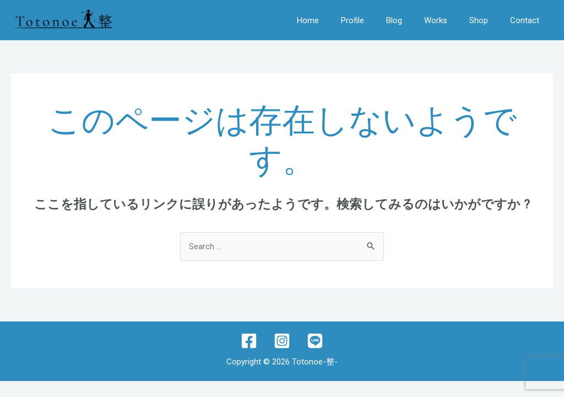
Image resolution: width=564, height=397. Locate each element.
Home (308, 20)
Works (435, 20)
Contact (524, 20)
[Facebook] (249, 340)
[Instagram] (282, 340)
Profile (352, 20)
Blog (394, 20)
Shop (478, 20)
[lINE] (315, 340)
